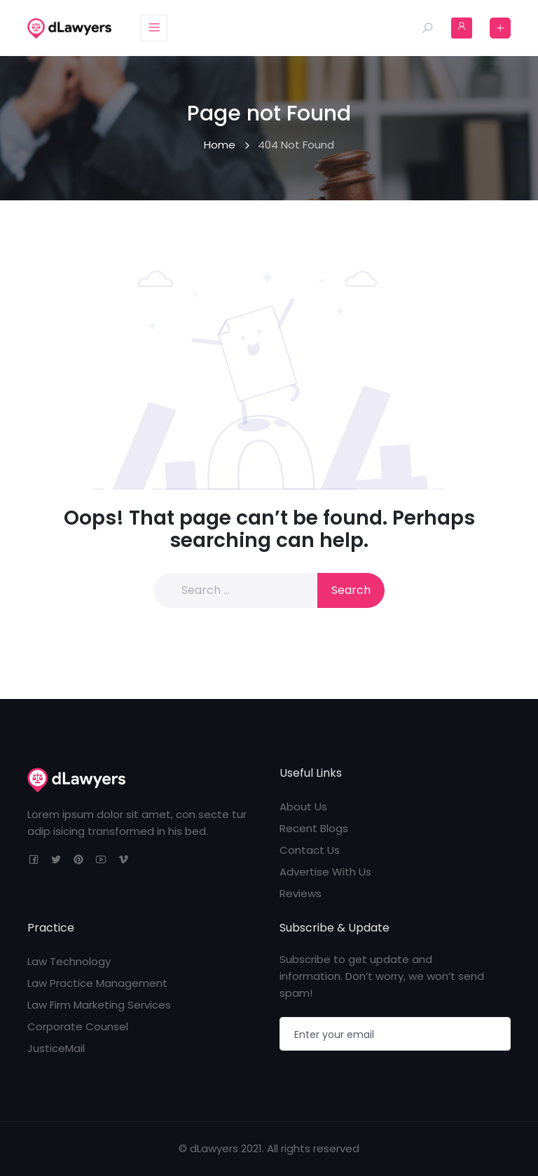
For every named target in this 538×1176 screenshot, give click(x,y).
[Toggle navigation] (154, 28)
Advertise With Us (325, 871)
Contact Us (310, 850)
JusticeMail (56, 1048)
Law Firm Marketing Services (99, 1004)
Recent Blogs (314, 828)
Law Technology (69, 961)
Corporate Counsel (77, 1026)
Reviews (301, 893)
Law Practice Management (97, 983)
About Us (303, 806)
